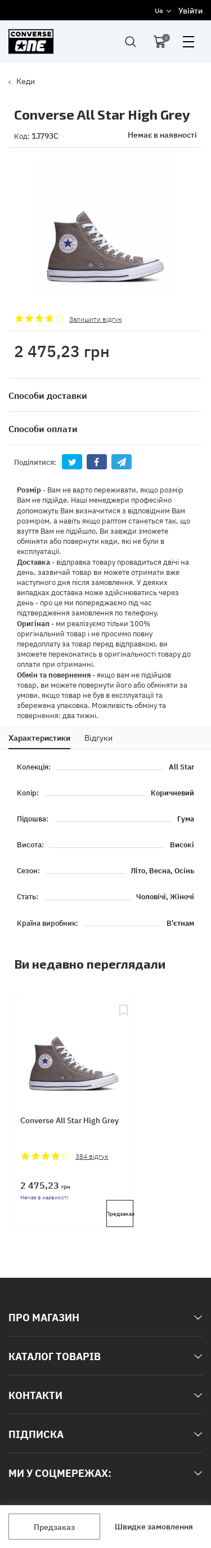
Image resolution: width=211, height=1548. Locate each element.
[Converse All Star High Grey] (74, 1047)
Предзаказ (54, 1526)
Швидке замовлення (154, 1526)
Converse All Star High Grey (69, 1119)
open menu (188, 42)
